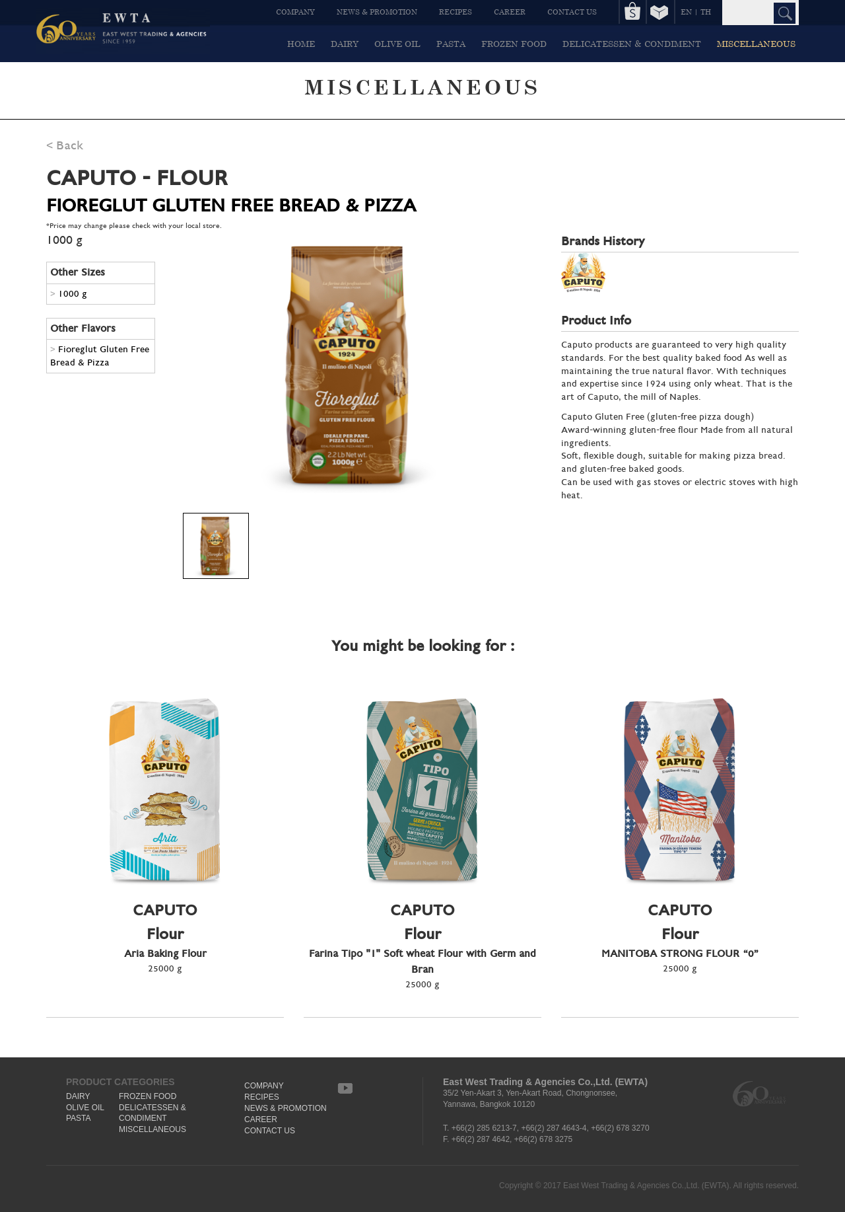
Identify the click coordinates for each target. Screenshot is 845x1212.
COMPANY (295, 12)
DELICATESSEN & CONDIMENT (631, 43)
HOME (301, 43)
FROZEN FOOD (514, 43)
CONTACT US (572, 12)
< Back (64, 146)
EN (686, 12)
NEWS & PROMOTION (377, 12)
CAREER (509, 12)
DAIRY (344, 43)
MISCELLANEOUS (756, 43)
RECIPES (455, 12)
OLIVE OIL (397, 43)
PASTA (450, 43)
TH (705, 12)
